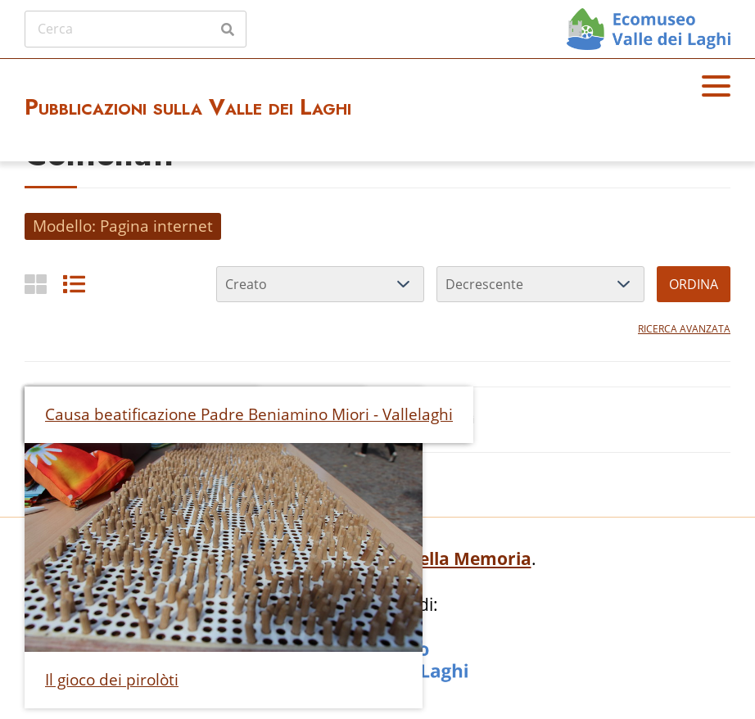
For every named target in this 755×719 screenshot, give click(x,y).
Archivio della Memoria (432, 558)
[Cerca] (135, 29)
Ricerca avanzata (684, 329)
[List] (74, 284)
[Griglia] (36, 284)
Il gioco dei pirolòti (112, 679)
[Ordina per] (320, 284)
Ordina (693, 284)
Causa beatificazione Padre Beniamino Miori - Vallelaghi (249, 414)
